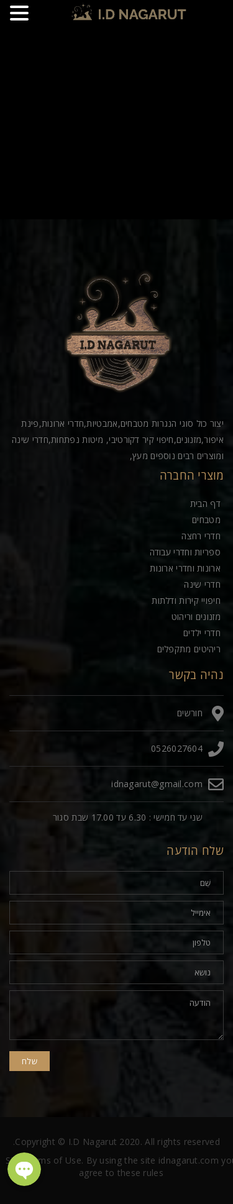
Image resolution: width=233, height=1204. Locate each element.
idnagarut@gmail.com (157, 784)
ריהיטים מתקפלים (189, 649)
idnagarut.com (188, 1160)
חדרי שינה (202, 584)
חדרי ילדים (202, 633)
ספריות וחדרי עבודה (185, 552)
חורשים (190, 713)
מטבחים (206, 520)
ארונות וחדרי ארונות (185, 568)
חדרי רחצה (201, 536)
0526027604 (177, 748)
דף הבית (205, 503)
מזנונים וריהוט (196, 617)
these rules (140, 1173)
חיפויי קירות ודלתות (186, 600)
